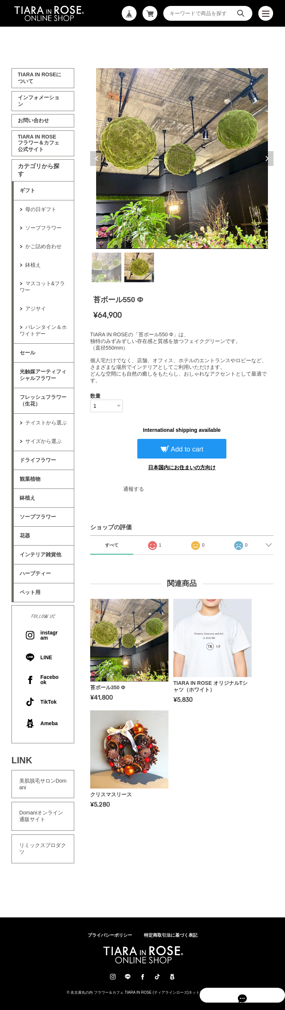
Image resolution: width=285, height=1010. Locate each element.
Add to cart (186, 449)
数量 (95, 396)
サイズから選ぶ (43, 441)
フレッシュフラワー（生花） (43, 400)
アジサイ (35, 308)
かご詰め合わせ (43, 246)
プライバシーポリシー (110, 935)
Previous (97, 158)
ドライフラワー (38, 460)
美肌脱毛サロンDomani (43, 784)
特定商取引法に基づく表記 (170, 935)
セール (27, 353)
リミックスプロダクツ (42, 848)
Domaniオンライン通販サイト (41, 816)
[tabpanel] (182, 158)
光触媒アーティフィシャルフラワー (43, 375)
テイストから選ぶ (46, 423)
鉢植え (33, 265)
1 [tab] (106, 267)
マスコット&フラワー (42, 286)
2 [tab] (139, 267)
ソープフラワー (43, 228)
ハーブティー (35, 573)
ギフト (27, 190)
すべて (111, 545)
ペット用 (30, 592)
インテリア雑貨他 (40, 554)
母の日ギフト (40, 209)
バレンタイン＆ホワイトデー (43, 330)
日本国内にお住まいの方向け (182, 467)
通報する (133, 489)
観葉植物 (30, 479)
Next (266, 158)
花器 (25, 536)
